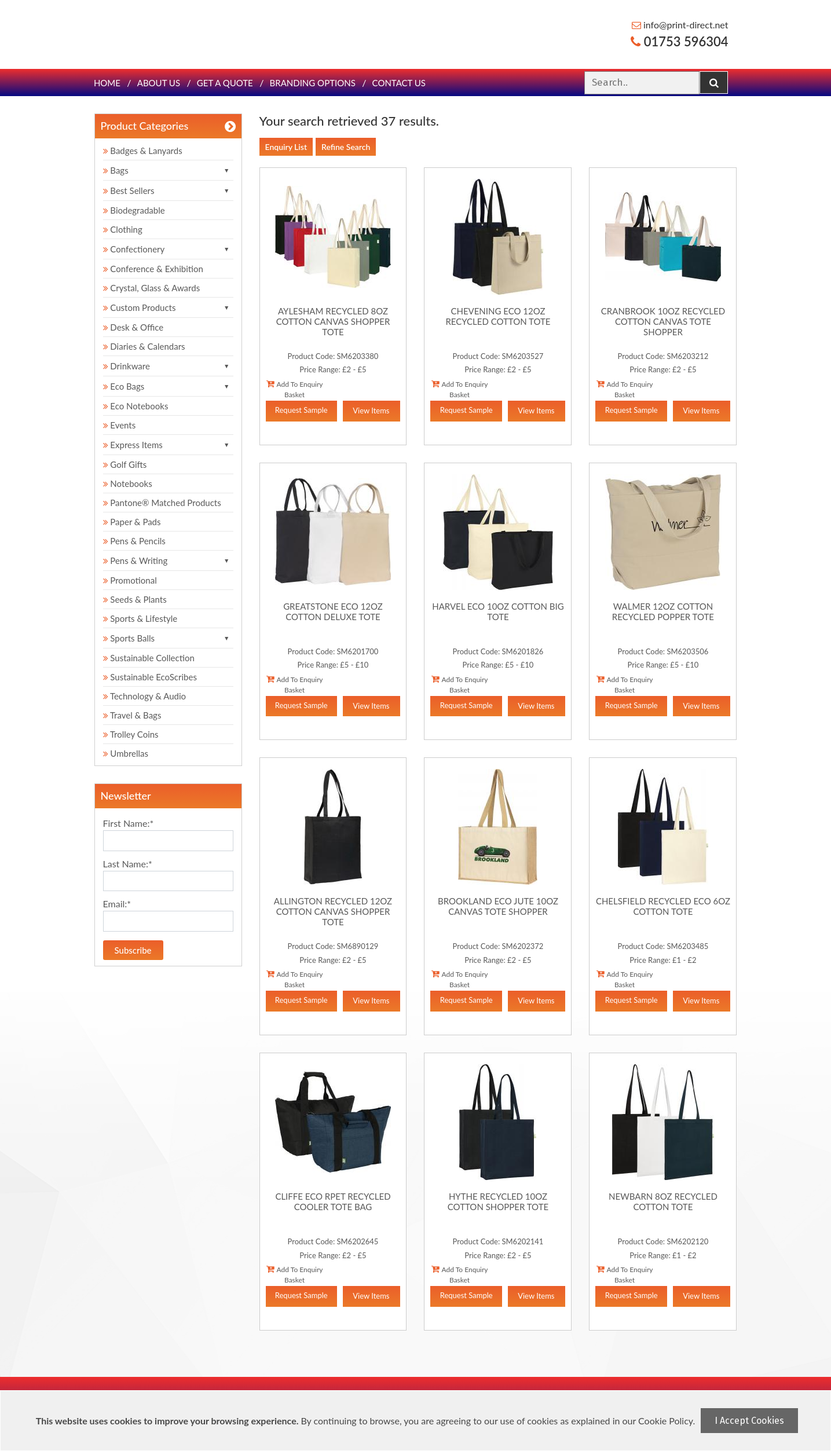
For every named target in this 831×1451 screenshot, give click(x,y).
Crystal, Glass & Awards (151, 288)
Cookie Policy (665, 1420)
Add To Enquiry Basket (294, 389)
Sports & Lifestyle (140, 618)
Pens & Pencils (134, 541)
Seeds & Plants (135, 599)
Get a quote (225, 83)
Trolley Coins (132, 734)
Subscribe (133, 950)
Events (119, 425)
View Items (371, 410)
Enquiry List (286, 147)
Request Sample (301, 410)
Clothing (122, 229)
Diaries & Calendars (144, 346)
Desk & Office (133, 327)
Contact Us (399, 83)
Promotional (130, 580)
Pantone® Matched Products (162, 502)
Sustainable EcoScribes (150, 677)
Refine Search (345, 147)
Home (107, 83)
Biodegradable (134, 210)
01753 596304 (679, 41)
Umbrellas (126, 753)
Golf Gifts (125, 464)
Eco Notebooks (136, 406)
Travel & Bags (132, 715)
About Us (158, 83)
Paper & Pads (132, 521)
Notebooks (127, 483)
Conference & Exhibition (153, 268)
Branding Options (313, 83)
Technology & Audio (144, 696)
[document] (417, 1420)
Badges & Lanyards (142, 150)
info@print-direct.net (680, 24)
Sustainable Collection (149, 658)
